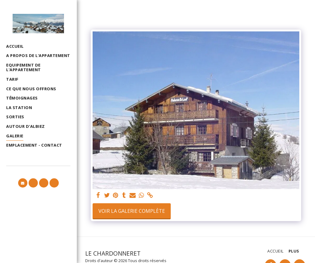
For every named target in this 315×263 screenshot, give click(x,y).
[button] (22, 183)
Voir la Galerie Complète (131, 211)
